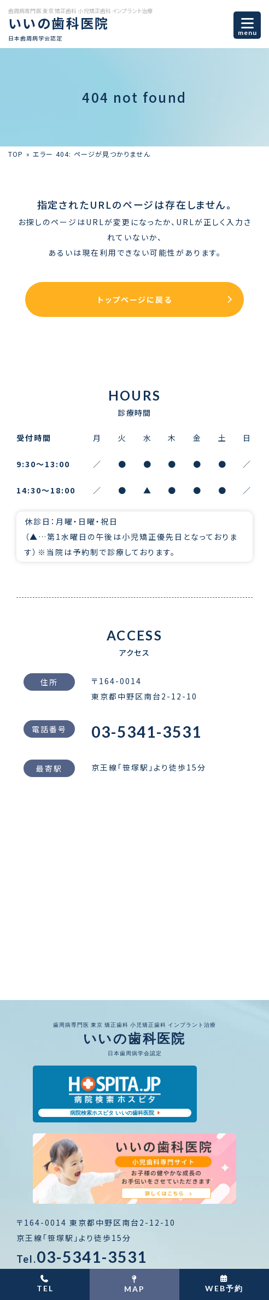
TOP (16, 153)
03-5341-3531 (146, 731)
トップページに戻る (134, 299)
